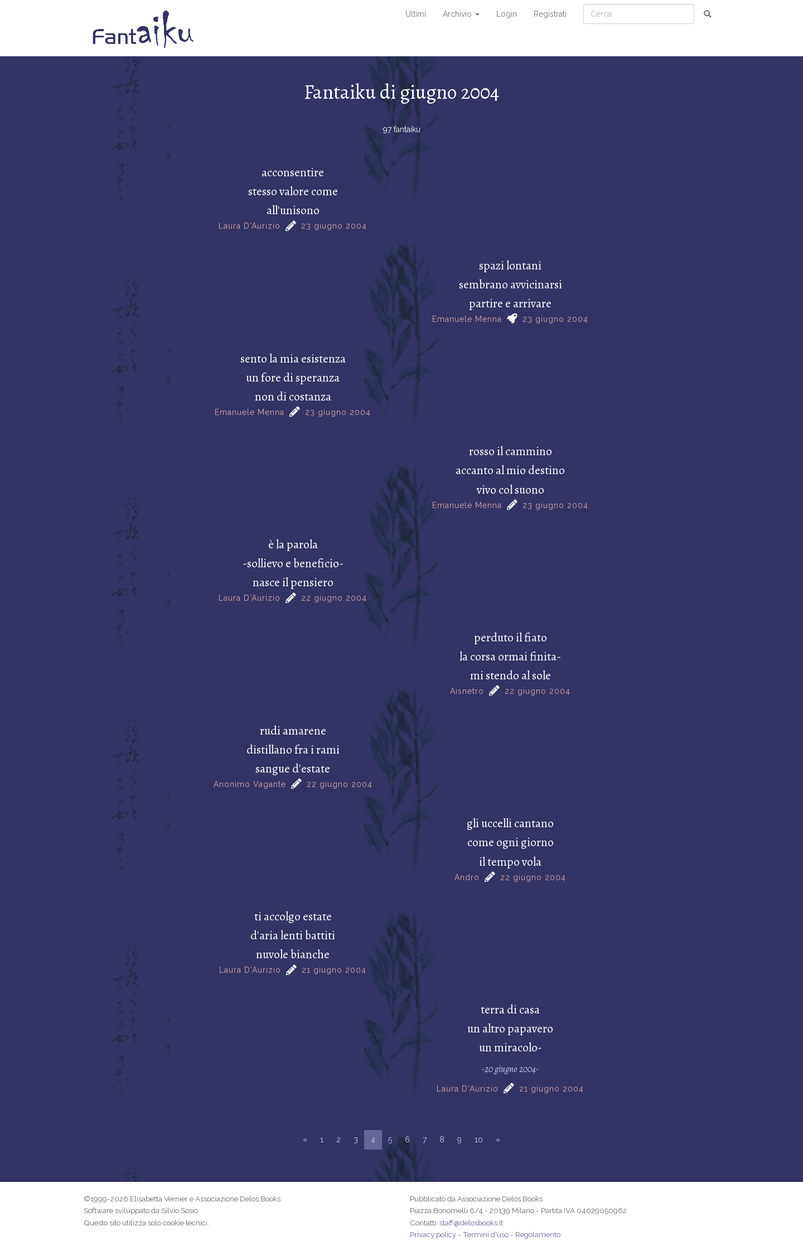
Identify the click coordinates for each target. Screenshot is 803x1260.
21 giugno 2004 (334, 969)
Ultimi (415, 13)
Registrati (550, 13)
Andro (467, 877)
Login (506, 13)
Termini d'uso (486, 1234)
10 (479, 1139)
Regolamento (537, 1234)
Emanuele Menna (467, 319)
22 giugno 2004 (334, 597)
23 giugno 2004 (334, 225)
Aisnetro (467, 691)
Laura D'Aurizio (249, 225)
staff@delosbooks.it (471, 1222)
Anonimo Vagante (250, 784)
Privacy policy (433, 1234)
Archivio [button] (461, 13)
